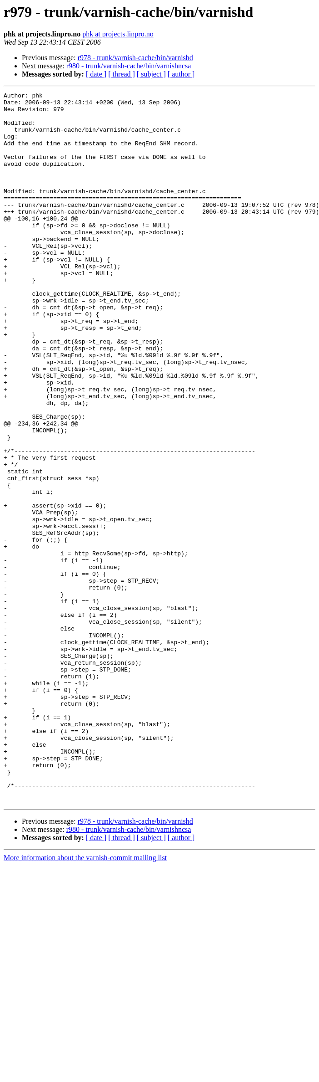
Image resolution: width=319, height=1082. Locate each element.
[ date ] (96, 74)
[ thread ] (121, 74)
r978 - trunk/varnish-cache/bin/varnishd (135, 58)
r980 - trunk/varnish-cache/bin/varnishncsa (128, 66)
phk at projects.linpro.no (117, 34)
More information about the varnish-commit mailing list (85, 1000)
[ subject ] (151, 74)
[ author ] (181, 74)
